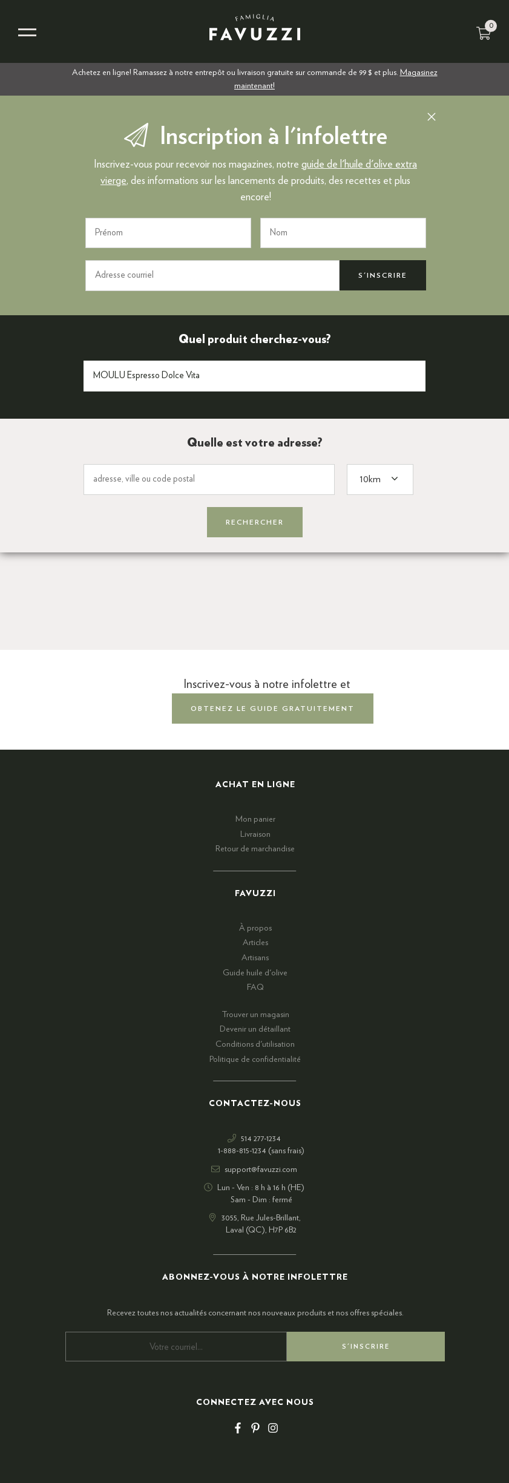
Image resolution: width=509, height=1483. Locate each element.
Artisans (255, 958)
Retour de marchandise (255, 849)
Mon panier (255, 819)
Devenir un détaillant (255, 1029)
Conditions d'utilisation (255, 1044)
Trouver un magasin (255, 1014)
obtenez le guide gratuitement (273, 708)
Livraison (255, 834)
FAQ (255, 987)
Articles (255, 942)
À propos (255, 928)
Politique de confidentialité (255, 1059)
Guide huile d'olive (255, 973)
